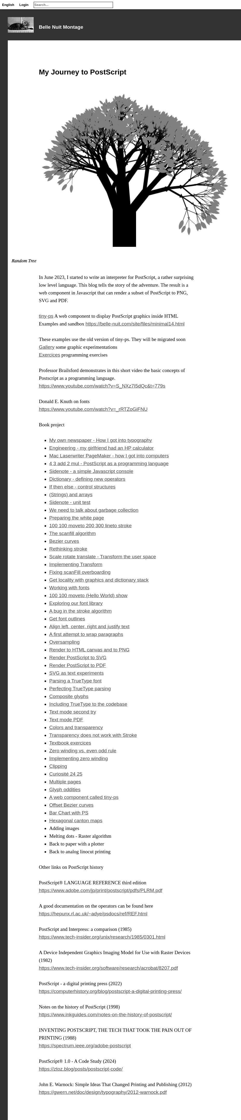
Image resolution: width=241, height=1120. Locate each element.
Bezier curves (64, 541)
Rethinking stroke (68, 549)
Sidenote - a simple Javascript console (91, 471)
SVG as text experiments (76, 673)
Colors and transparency (76, 727)
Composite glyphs (68, 696)
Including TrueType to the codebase (88, 704)
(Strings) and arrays (71, 494)
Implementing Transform (75, 564)
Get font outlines (67, 618)
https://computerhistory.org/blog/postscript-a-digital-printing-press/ (110, 991)
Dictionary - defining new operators (87, 479)
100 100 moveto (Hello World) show (88, 595)
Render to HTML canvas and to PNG (89, 649)
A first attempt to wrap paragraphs (86, 634)
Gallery (46, 347)
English (8, 5)
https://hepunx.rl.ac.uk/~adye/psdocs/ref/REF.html (93, 913)
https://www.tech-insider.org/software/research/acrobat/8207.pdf (108, 968)
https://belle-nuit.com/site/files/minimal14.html (135, 324)
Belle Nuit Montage (61, 27)
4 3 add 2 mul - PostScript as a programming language (108, 463)
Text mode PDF (66, 719)
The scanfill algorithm (72, 533)
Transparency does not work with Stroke (93, 735)
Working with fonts (69, 587)
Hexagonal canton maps (75, 820)
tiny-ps (46, 316)
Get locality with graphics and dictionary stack (98, 580)
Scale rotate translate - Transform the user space (102, 556)
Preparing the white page (76, 518)
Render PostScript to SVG (78, 657)
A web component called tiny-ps (83, 797)
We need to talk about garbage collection (93, 510)
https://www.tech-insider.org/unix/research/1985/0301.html (102, 937)
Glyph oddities (64, 789)
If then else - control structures (82, 486)
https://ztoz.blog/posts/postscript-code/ (81, 1069)
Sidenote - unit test (69, 502)
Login (24, 5)
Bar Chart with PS (68, 812)
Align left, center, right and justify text (89, 626)
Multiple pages (65, 781)
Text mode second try (72, 712)
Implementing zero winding (78, 758)
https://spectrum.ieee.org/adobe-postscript (85, 1045)
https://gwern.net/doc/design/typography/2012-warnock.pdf (103, 1092)
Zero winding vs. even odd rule (82, 750)
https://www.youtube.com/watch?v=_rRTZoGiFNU (93, 409)
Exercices (49, 355)
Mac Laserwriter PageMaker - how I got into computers (109, 455)
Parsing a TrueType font (75, 681)
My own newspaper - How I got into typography (100, 440)
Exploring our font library (76, 603)
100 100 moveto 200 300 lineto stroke (90, 525)
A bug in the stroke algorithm (80, 611)
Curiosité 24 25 (65, 774)
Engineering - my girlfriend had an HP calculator (101, 448)
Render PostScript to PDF (77, 665)
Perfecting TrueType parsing (80, 688)
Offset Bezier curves (71, 805)
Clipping (58, 766)
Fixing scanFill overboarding (80, 572)
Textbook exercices (70, 743)
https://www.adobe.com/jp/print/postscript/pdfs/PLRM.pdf (100, 890)
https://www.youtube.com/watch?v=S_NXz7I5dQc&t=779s (102, 386)
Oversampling (64, 642)
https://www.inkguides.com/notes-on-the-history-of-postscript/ (105, 1014)
